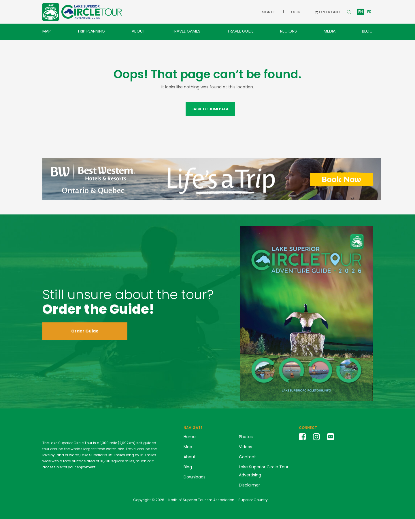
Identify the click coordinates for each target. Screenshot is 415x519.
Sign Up (268, 11)
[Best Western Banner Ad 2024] (211, 179)
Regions (288, 31)
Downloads (194, 477)
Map (46, 31)
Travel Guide (240, 31)
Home (190, 437)
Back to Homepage (210, 109)
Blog (367, 31)
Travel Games (186, 31)
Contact (247, 457)
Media (329, 31)
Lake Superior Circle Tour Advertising (263, 471)
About (138, 31)
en (360, 12)
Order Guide (85, 331)
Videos (245, 447)
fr (369, 12)
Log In (295, 11)
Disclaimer (249, 485)
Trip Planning (91, 31)
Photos (246, 437)
